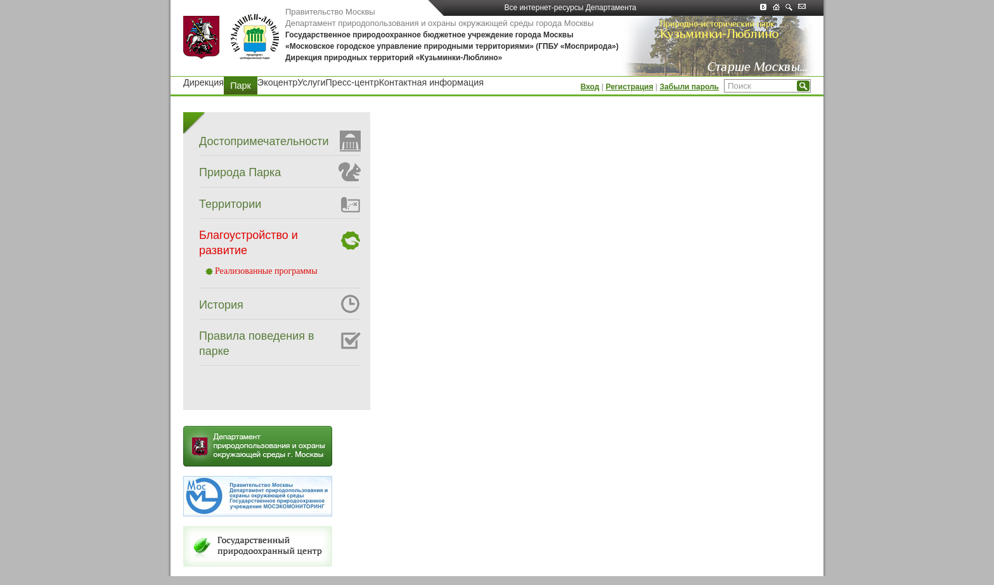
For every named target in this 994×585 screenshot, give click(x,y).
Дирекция (203, 82)
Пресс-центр (352, 82)
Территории (230, 204)
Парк (240, 85)
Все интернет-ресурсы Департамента (570, 9)
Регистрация (629, 86)
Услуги (311, 82)
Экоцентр (277, 82)
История (221, 305)
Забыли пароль (689, 86)
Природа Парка (240, 172)
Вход (590, 86)
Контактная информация (431, 82)
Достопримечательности (264, 141)
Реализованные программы (266, 271)
